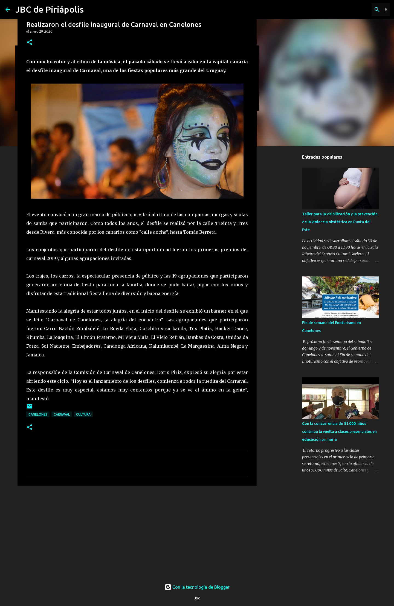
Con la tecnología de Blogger (197, 587)
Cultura (83, 414)
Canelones (37, 414)
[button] (29, 42)
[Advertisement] (137, 532)
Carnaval (62, 414)
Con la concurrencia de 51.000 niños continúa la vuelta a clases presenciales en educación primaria (339, 431)
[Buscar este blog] (361, 9)
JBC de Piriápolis (49, 9)
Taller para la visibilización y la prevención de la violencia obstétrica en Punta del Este (340, 222)
